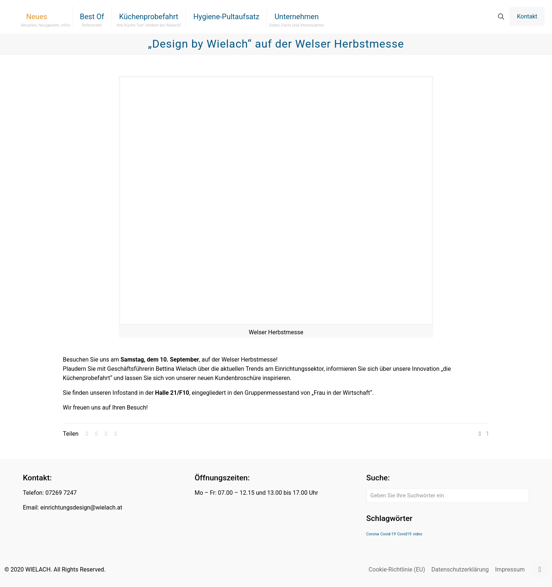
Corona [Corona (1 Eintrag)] (372, 534)
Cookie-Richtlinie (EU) (397, 569)
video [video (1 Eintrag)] (418, 534)
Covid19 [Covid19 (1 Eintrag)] (404, 534)
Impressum (510, 569)
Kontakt (527, 16)
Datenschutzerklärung (460, 569)
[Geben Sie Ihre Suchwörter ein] (447, 495)
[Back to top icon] (540, 569)
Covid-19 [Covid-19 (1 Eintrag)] (388, 534)
